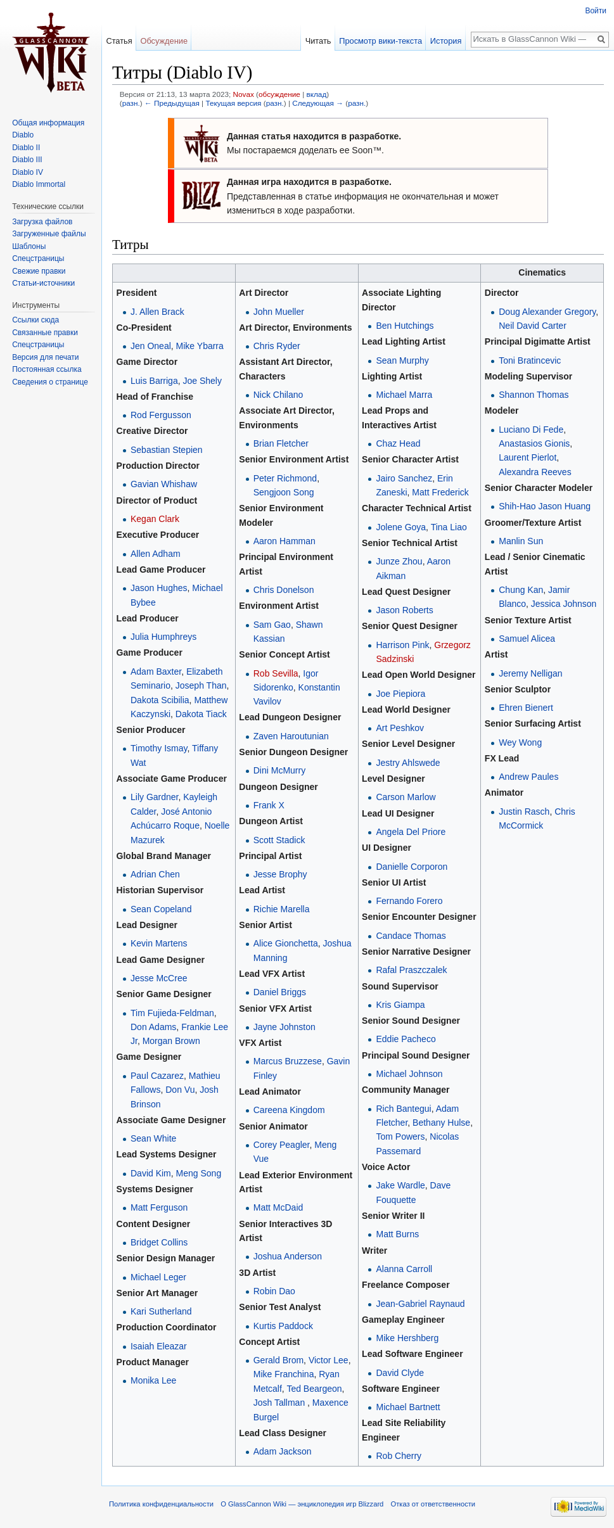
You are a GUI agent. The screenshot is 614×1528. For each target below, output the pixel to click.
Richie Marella (281, 909)
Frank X (269, 805)
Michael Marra (404, 395)
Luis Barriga (154, 381)
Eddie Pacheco (405, 1039)
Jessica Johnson (564, 604)
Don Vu (180, 1090)
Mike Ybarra (200, 346)
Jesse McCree (159, 978)
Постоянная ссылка (46, 369)
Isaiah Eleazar (159, 1346)
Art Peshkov (399, 728)
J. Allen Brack (157, 312)
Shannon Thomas (533, 395)
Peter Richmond (285, 478)
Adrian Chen (155, 874)
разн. (131, 103)
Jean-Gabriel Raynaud (420, 1304)
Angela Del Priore (410, 832)
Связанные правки (45, 332)
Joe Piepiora (400, 694)
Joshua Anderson (287, 1256)
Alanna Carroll (404, 1269)
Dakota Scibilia (160, 700)
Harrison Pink (402, 645)
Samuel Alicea (527, 638)
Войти (595, 10)
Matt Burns (397, 1234)
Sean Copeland (161, 909)
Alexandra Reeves (535, 472)
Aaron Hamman (284, 541)
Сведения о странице (50, 382)
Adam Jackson (282, 1451)
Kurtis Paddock (283, 1326)
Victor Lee (329, 1360)
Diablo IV (27, 172)
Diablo (23, 135)
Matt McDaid (278, 1207)
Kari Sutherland (161, 1311)
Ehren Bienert (526, 708)
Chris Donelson (283, 590)
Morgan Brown (171, 1041)
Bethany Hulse (441, 1122)
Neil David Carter (532, 326)
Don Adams (153, 1027)
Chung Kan (521, 590)
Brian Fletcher (281, 443)
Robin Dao (274, 1291)
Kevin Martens (159, 943)
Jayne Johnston (284, 1027)
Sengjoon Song (283, 492)
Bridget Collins (159, 1242)
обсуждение (279, 94)
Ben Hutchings (404, 326)
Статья (119, 41)
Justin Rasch (524, 811)
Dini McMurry (279, 770)
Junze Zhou (399, 561)
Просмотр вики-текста (380, 41)
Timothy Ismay (159, 748)
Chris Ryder (276, 346)
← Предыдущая (172, 103)
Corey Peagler (281, 1145)
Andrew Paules (528, 777)
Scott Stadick (279, 840)
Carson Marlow (405, 797)
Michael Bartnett (408, 1407)
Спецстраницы (38, 258)
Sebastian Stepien (167, 450)
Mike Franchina (283, 1374)
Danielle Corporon (411, 867)
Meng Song (199, 1173)
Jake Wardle (400, 1185)
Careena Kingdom (289, 1110)
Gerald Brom (278, 1360)
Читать (318, 41)
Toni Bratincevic (530, 360)
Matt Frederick (440, 492)
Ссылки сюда (35, 319)
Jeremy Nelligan (530, 673)
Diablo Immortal (38, 184)
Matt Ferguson (159, 1207)
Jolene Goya (401, 527)
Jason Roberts (404, 610)
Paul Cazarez (157, 1076)
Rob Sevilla (275, 673)
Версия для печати (45, 357)
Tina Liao (449, 527)
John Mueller (278, 312)
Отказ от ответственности (433, 1504)
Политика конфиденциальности (161, 1504)
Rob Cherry (398, 1456)
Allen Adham (156, 554)
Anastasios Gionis (534, 443)
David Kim (151, 1173)
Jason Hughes (159, 588)
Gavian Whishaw (164, 484)
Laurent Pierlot (527, 457)
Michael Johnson (409, 1074)
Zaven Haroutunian (291, 736)
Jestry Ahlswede (408, 763)
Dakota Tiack (201, 714)
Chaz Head (398, 443)
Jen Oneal (151, 346)
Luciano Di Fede (531, 429)
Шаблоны (29, 246)
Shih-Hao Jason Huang (545, 506)
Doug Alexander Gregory (547, 312)
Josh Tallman (279, 1402)
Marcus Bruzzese (287, 1061)
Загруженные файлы (49, 233)
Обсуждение (164, 41)
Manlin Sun (521, 541)
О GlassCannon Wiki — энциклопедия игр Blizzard (302, 1504)
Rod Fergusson (161, 415)
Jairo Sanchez (404, 478)
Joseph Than (201, 685)
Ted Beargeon (314, 1389)
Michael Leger (158, 1277)
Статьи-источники (43, 283)
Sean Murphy (402, 360)
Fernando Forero (409, 901)
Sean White (153, 1138)
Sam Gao (272, 625)
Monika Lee (153, 1380)
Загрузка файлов (42, 221)
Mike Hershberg (407, 1338)
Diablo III (27, 159)
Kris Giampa (400, 1005)
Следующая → (317, 103)
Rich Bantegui (403, 1109)
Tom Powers (400, 1136)
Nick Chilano (278, 395)
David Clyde (399, 1373)
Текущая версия (233, 103)
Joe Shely (201, 381)
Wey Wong (520, 742)
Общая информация (48, 122)
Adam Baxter (156, 671)
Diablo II (26, 147)
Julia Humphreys (163, 637)
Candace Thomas (410, 936)
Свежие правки (38, 271)
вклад (316, 94)
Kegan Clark (155, 519)
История (446, 41)
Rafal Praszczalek (411, 970)
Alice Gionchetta (285, 943)
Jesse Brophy (280, 874)
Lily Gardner (154, 797)
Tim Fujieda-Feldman (172, 1013)
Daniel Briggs (279, 992)
